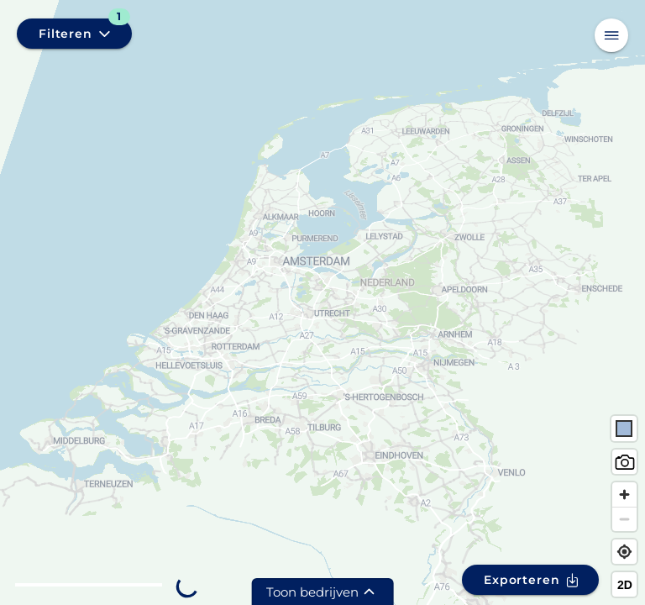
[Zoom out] (624, 519)
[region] (322, 302)
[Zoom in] (624, 494)
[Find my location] (624, 551)
